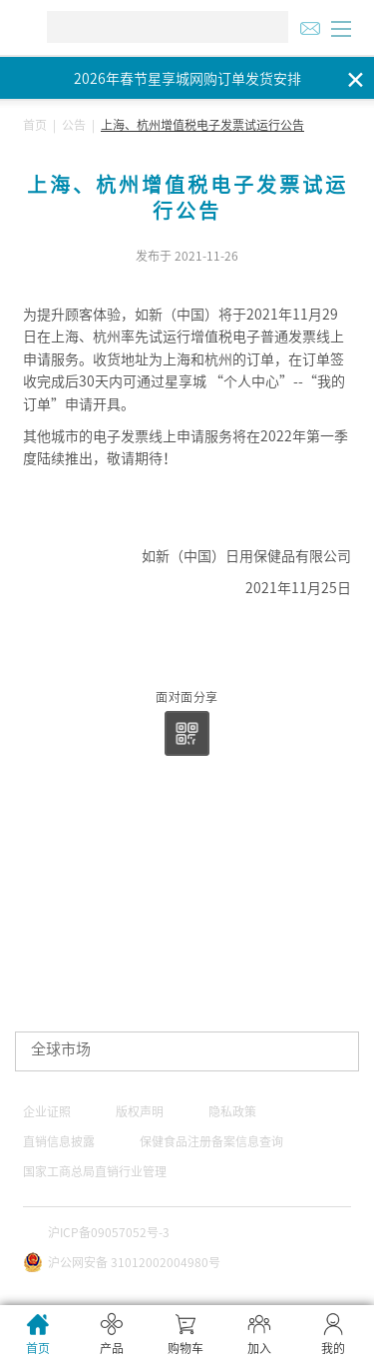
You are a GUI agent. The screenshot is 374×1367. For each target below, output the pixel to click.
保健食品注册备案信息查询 (211, 1141)
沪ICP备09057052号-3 (109, 1232)
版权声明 (140, 1111)
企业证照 (47, 1111)
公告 (74, 125)
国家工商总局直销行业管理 (95, 1171)
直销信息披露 (59, 1141)
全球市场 (61, 1048)
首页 (35, 125)
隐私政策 (232, 1111)
